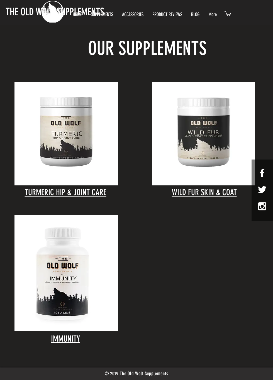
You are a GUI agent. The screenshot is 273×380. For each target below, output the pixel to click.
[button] (228, 13)
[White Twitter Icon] (262, 189)
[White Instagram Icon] (262, 206)
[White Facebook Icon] (262, 172)
